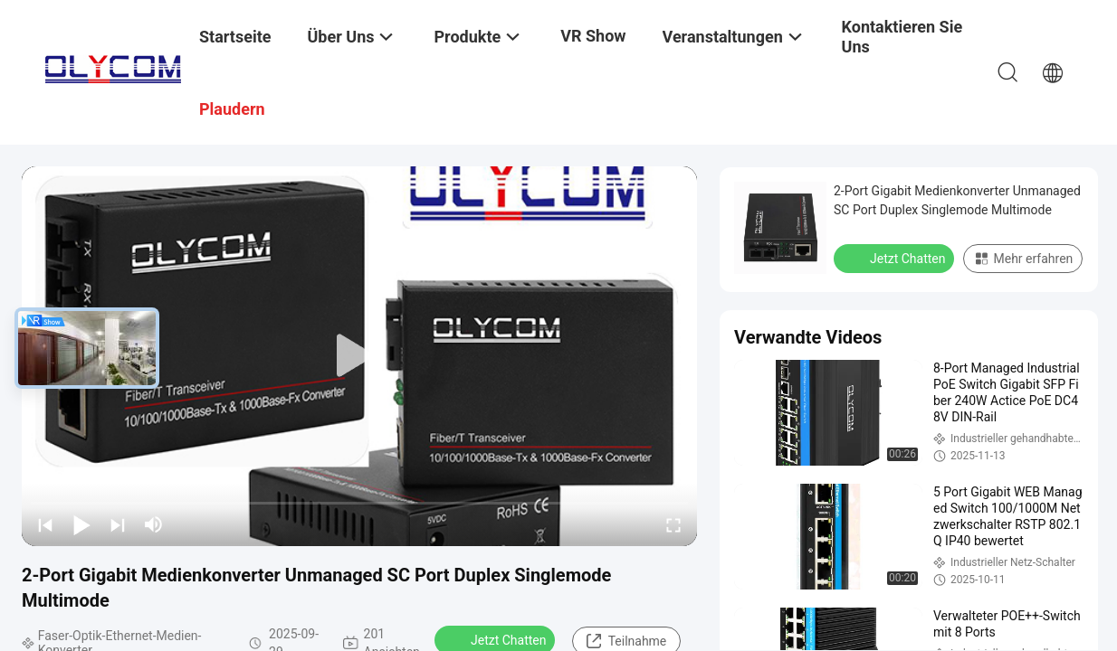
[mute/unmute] (154, 524)
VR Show (592, 35)
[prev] (45, 524)
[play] (359, 356)
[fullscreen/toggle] (673, 524)
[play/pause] (81, 524)
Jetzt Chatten (895, 258)
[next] (118, 524)
